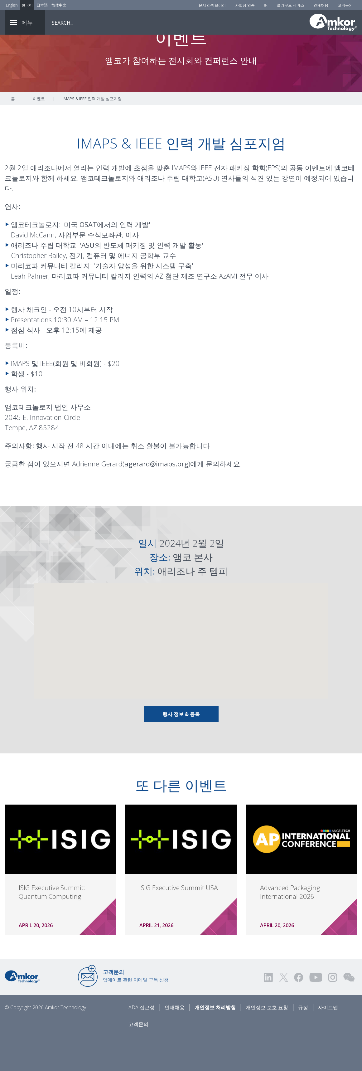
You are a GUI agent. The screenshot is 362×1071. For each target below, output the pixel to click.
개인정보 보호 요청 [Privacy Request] (267, 1042)
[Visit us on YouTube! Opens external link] (315, 1011)
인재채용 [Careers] (320, 5)
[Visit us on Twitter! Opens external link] (283, 1011)
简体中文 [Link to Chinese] (58, 5)
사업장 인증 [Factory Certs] (245, 5)
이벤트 (39, 133)
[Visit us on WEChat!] (349, 1011)
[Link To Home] (333, 22)
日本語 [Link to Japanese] (42, 5)
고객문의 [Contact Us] (345, 5)
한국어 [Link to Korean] (27, 5)
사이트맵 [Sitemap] (328, 1042)
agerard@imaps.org (156, 498)
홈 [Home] (13, 133)
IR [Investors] (266, 5)
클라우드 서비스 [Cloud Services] (290, 5)
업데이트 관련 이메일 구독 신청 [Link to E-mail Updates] (136, 1010)
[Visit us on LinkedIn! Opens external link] (269, 1011)
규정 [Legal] (303, 1042)
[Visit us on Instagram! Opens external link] (333, 1011)
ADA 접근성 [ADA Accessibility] (141, 1042)
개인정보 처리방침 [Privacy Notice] (215, 1042)
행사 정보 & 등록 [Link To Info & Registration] (181, 748)
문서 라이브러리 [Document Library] (212, 5)
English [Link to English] (12, 5)
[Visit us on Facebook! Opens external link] (298, 1011)
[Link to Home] (22, 1010)
